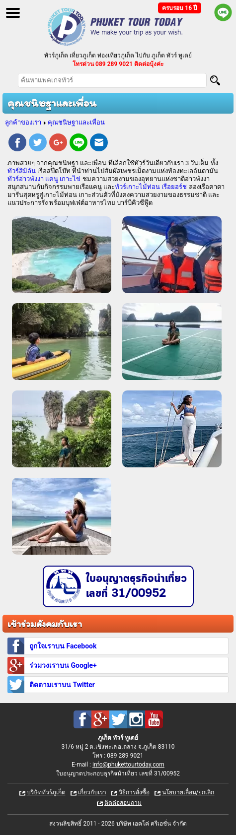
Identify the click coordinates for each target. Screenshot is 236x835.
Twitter (38, 143)
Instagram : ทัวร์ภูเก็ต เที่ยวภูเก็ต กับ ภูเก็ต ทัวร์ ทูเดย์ (136, 719)
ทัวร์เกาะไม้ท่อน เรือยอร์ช (151, 187)
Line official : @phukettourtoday (223, 12)
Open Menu (13, 13)
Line (78, 143)
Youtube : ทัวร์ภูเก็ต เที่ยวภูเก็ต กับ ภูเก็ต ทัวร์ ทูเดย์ (154, 719)
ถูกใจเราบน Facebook (62, 646)
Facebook (17, 143)
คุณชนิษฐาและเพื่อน (76, 122)
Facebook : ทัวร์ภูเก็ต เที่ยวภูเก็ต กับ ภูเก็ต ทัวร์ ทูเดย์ (82, 719)
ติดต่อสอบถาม (123, 802)
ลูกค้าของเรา (23, 122)
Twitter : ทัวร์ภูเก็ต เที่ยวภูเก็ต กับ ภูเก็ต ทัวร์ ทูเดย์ (118, 719)
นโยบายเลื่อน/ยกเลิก (188, 792)
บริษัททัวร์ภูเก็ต (46, 792)
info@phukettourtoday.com (128, 764)
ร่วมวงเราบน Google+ (63, 665)
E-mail (99, 143)
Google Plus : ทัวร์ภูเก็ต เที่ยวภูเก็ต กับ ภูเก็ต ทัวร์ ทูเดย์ (100, 719)
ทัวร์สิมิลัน (21, 171)
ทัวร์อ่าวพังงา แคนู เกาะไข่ (43, 179)
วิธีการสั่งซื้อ (134, 792)
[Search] (215, 80)
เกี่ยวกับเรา (92, 792)
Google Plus (58, 143)
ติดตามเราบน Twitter (62, 685)
